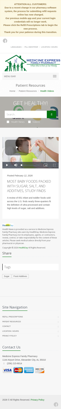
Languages (16, 47)
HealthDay (23, 247)
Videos (34, 121)
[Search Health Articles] (26, 114)
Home (12, 91)
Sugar (6, 276)
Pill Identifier (31, 47)
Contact (6, 326)
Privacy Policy (9, 336)
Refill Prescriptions (12, 317)
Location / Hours (49, 47)
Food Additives (20, 276)
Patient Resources (28, 91)
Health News (16, 121)
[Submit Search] (51, 114)
